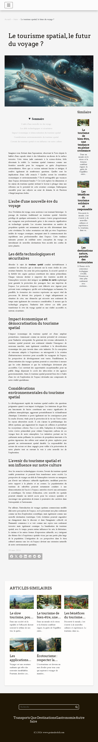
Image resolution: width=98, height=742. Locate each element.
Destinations (46, 718)
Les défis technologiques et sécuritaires (36, 128)
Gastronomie (66, 718)
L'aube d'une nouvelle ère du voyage (36, 124)
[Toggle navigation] (9, 5)
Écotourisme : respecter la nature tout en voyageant (47, 662)
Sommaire (38, 119)
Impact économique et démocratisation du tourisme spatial (36, 133)
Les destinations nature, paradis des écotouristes (85, 255)
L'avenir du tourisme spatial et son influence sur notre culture (36, 141)
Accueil (8, 19)
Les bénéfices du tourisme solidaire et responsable (84, 200)
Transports (21, 718)
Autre (15, 19)
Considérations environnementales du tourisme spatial (36, 137)
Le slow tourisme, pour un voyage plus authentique (21, 619)
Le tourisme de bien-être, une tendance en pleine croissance (83, 140)
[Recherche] (49, 707)
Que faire (33, 719)
